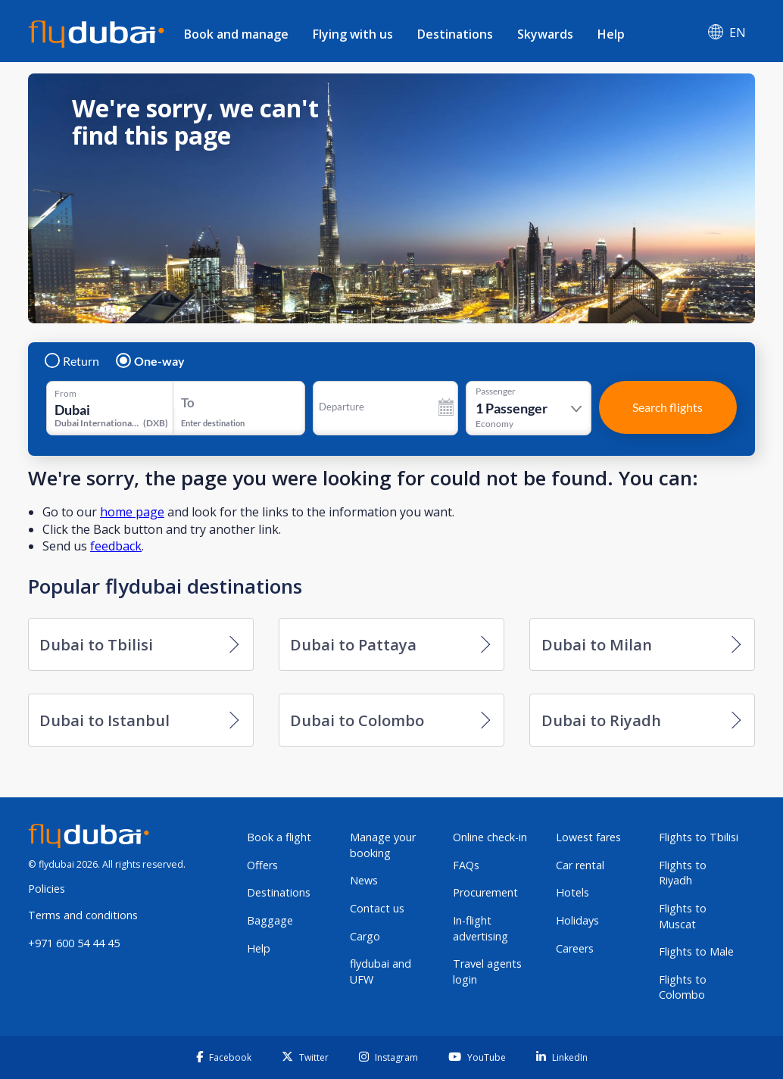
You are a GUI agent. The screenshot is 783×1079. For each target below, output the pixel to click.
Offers (262, 865)
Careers (575, 948)
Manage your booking (383, 845)
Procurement (485, 892)
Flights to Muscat (683, 916)
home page (132, 512)
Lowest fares (588, 837)
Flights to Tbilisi (698, 837)
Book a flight (279, 837)
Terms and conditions (83, 915)
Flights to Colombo (683, 987)
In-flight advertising (480, 928)
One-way (151, 361)
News (364, 880)
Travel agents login (487, 971)
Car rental (580, 865)
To (188, 402)
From (65, 393)
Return (72, 361)
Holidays (577, 920)
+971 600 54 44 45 (74, 943)
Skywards (545, 34)
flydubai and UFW (380, 971)
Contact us (377, 908)
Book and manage (236, 34)
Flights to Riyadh (683, 873)
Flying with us (353, 34)
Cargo (365, 936)
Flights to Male (696, 951)
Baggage (270, 920)
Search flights (667, 407)
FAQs (466, 865)
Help (611, 34)
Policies (46, 888)
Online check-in (490, 837)
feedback (116, 546)
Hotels (572, 892)
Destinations (455, 34)
